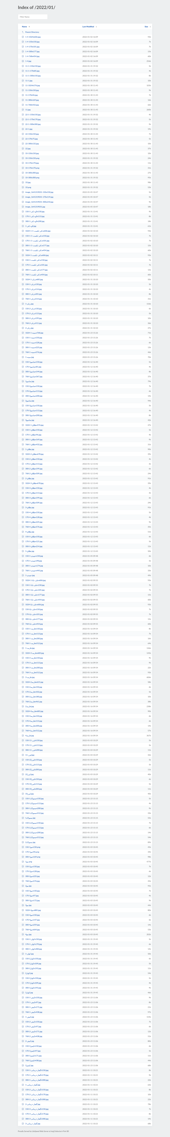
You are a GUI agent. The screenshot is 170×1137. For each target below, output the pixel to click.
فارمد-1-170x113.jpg (32, 633)
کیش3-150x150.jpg (32, 1046)
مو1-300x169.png (31, 857)
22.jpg (26, 148)
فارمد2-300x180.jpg (32, 696)
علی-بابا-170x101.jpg (32, 614)
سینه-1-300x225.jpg (32, 347)
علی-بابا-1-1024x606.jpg (34, 580)
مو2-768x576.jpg (31, 881)
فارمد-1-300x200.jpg (32, 638)
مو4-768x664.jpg (31, 929)
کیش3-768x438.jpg (32, 1060)
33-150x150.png (30, 158)
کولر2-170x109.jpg (31, 963)
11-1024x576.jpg (31, 85)
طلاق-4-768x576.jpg (32, 527)
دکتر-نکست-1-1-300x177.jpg (35, 245)
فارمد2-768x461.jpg (32, 701)
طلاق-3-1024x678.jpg (32, 483)
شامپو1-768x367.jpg (32, 376)
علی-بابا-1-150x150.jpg (33, 585)
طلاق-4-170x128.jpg (32, 517)
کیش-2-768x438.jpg (32, 1036)
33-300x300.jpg (30, 173)
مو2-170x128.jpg (31, 871)
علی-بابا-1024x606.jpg (33, 604)
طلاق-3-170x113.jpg (32, 493)
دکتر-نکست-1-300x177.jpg (34, 270)
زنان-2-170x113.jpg (32, 313)
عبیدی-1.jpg (28, 575)
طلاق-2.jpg (28, 478)
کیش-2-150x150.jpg (32, 1022)
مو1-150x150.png (31, 847)
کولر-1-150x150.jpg (32, 939)
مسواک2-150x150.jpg (33, 823)
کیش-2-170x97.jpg (31, 1026)
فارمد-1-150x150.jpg (32, 629)
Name (24, 26)
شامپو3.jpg (28, 420)
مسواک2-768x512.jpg (33, 837)
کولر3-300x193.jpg (31, 988)
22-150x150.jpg (30, 134)
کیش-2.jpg (28, 1041)
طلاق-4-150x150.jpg (32, 512)
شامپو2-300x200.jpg (32, 396)
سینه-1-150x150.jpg (32, 337)
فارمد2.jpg (28, 706)
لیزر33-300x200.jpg (32, 789)
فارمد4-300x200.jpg (32, 726)
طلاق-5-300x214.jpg (32, 546)
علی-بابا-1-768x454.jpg (33, 600)
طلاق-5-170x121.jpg (32, 541)
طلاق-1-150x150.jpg (32, 430)
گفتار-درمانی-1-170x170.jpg (35, 1075)
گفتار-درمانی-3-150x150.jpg (35, 1109)
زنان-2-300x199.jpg (32, 318)
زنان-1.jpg (28, 304)
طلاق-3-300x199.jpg (32, 498)
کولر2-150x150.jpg (31, 958)
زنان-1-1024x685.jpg (32, 279)
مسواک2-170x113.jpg (33, 828)
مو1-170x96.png (30, 852)
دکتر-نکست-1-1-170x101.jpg (35, 240)
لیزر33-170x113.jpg (32, 784)
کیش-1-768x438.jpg (32, 1012)
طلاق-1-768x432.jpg (32, 444)
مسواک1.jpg (28, 818)
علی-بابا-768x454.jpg (32, 624)
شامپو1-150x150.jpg (32, 362)
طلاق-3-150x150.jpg (32, 488)
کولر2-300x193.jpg (31, 968)
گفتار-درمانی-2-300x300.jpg (35, 1099)
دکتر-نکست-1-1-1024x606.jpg (36, 231)
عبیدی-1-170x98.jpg (32, 561)
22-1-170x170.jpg (31, 119)
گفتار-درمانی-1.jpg (31, 1085)
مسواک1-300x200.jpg (33, 808)
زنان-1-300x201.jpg (32, 294)
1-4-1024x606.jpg (31, 37)
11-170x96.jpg (30, 95)
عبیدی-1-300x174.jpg (32, 566)
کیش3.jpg (27, 1065)
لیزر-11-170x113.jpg (32, 745)
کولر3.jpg (27, 992)
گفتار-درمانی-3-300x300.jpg (35, 1119)
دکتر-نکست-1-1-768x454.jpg (35, 250)
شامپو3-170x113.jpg (32, 410)
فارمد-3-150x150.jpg (32, 658)
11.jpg (26, 109)
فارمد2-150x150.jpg (32, 687)
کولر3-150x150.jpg (31, 978)
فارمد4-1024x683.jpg (32, 711)
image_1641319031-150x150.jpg (37, 192)
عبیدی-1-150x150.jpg (32, 556)
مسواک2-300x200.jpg (33, 832)
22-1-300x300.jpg (31, 124)
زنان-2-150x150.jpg (32, 308)
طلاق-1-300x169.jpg (32, 439)
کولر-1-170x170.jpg (32, 944)
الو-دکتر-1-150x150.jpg (33, 211)
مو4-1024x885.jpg (31, 910)
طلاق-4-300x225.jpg (32, 522)
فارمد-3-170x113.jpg (32, 663)
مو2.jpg (27, 886)
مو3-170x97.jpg (30, 895)
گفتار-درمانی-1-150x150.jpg (35, 1070)
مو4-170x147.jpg (31, 920)
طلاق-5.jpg (28, 551)
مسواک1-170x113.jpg (33, 803)
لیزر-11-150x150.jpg (32, 740)
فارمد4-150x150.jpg (32, 716)
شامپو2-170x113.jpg (32, 391)
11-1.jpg (27, 80)
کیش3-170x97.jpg (31, 1051)
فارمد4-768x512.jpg (32, 730)
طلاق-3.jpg (28, 507)
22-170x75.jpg (30, 139)
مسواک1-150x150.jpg (33, 798)
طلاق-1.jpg (28, 449)
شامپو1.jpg (28, 381)
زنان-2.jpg (28, 328)
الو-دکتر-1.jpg (29, 226)
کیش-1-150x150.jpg (32, 997)
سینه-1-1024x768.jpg (32, 333)
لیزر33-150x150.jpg (32, 779)
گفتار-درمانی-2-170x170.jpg (35, 1094)
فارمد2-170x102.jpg (32, 692)
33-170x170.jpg (30, 163)
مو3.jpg (27, 905)
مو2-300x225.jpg (31, 876)
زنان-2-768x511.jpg (32, 323)
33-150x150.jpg (30, 153)
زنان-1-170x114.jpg (32, 289)
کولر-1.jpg (28, 954)
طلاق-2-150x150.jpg (32, 459)
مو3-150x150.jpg (31, 891)
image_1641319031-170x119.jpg (37, 197)
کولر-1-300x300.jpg (32, 949)
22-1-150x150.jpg (31, 114)
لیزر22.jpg (28, 774)
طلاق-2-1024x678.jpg (32, 454)
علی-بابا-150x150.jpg (32, 609)
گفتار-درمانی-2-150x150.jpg (35, 1089)
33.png (26, 187)
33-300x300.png (30, 177)
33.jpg (26, 182)
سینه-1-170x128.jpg (32, 342)
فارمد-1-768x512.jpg (32, 643)
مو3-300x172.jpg (31, 900)
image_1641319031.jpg (33, 207)
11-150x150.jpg (30, 90)
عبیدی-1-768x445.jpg (32, 570)
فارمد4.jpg (28, 735)
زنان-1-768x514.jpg (32, 299)
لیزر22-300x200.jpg (32, 769)
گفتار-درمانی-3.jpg (31, 1123)
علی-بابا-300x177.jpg (32, 619)
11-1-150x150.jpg (31, 66)
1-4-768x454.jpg (30, 56)
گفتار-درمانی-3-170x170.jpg (35, 1114)
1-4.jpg (26, 61)
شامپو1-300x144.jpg (32, 371)
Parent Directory (30, 32)
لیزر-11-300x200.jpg (32, 750)
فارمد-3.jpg (28, 677)
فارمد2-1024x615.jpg (32, 682)
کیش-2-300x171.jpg (32, 1031)
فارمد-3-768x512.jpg (32, 672)
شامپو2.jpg (28, 401)
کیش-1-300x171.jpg (32, 1007)
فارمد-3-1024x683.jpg (33, 653)
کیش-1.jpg (28, 1017)
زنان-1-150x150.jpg (32, 284)
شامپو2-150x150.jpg (32, 386)
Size (146, 26)
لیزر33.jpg (28, 794)
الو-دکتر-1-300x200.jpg (33, 221)
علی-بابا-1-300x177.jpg (33, 595)
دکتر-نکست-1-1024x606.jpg (35, 255)
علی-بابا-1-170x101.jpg (33, 590)
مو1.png (27, 861)
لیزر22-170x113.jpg (32, 764)
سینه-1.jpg (28, 357)
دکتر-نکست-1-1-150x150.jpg (35, 236)
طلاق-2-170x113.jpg (32, 464)
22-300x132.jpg (30, 143)
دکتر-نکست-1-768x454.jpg (34, 274)
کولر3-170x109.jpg (31, 983)
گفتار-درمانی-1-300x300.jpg (35, 1080)
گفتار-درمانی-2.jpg (31, 1104)
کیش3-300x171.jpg (32, 1055)
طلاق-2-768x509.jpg (32, 473)
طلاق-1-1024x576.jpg (32, 425)
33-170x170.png (30, 168)
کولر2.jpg (27, 973)
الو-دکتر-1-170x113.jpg (33, 216)
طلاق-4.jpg (28, 532)
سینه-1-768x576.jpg (32, 352)
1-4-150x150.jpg (30, 42)
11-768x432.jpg (30, 105)
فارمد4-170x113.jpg (32, 721)
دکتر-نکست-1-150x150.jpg (34, 260)
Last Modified (88, 26)
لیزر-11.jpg (28, 755)
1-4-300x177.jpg (30, 51)
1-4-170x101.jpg (30, 46)
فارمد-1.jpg (28, 648)
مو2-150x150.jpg (31, 866)
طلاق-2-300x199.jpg (32, 468)
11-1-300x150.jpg (31, 75)
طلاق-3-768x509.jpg (32, 502)
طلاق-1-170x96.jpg (31, 435)
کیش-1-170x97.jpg (31, 1002)
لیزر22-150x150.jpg (32, 760)
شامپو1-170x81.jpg (31, 367)
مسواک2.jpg (28, 842)
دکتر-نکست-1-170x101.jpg (34, 265)
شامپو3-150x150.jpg (32, 405)
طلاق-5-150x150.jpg (32, 536)
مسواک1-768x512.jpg (33, 813)
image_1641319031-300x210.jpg (37, 202)
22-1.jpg (27, 129)
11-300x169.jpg (30, 100)
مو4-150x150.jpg (31, 915)
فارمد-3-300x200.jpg (32, 667)
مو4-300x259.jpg (31, 925)
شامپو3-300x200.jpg (32, 415)
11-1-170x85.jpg (30, 71)
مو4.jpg (27, 934)
